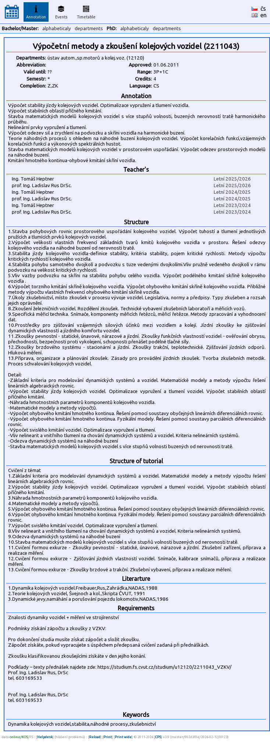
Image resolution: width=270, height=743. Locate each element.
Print (107, 737)
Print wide (123, 737)
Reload (94, 737)
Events (61, 11)
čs (263, 8)
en (263, 15)
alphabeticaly (56, 28)
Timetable (86, 11)
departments (89, 28)
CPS (158, 737)
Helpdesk (45, 737)
